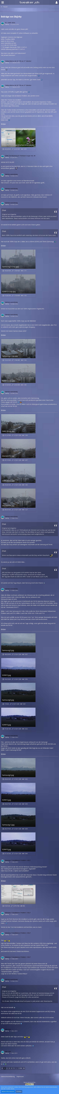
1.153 (20, 1068)
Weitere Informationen (8, 1091)
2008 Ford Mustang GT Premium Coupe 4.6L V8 (20, 156)
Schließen (18, 1091)
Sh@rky (7, 24)
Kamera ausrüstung (11, 174)
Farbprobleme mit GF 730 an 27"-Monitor (18, 61)
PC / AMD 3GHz (10, 23)
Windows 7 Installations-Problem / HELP (18, 860)
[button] (2, 2)
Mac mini (8, 1029)
